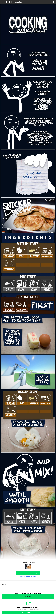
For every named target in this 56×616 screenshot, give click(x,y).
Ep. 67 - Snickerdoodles (14, 2)
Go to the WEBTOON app (28, 613)
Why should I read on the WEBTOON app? (28, 576)
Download (28, 596)
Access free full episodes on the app (28, 573)
